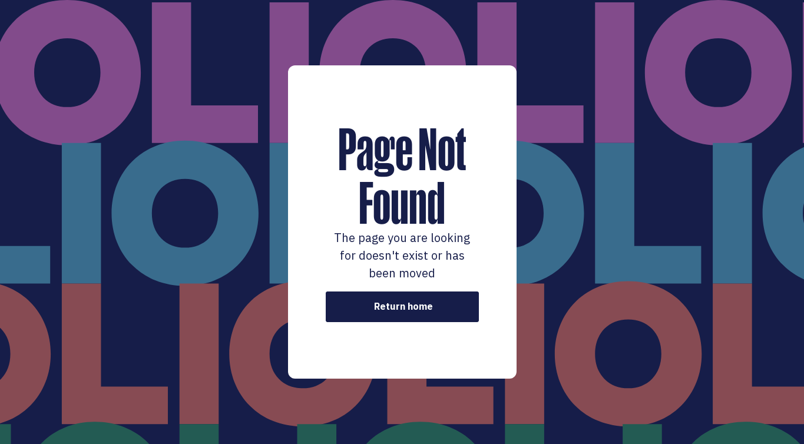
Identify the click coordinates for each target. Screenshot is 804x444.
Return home (403, 306)
